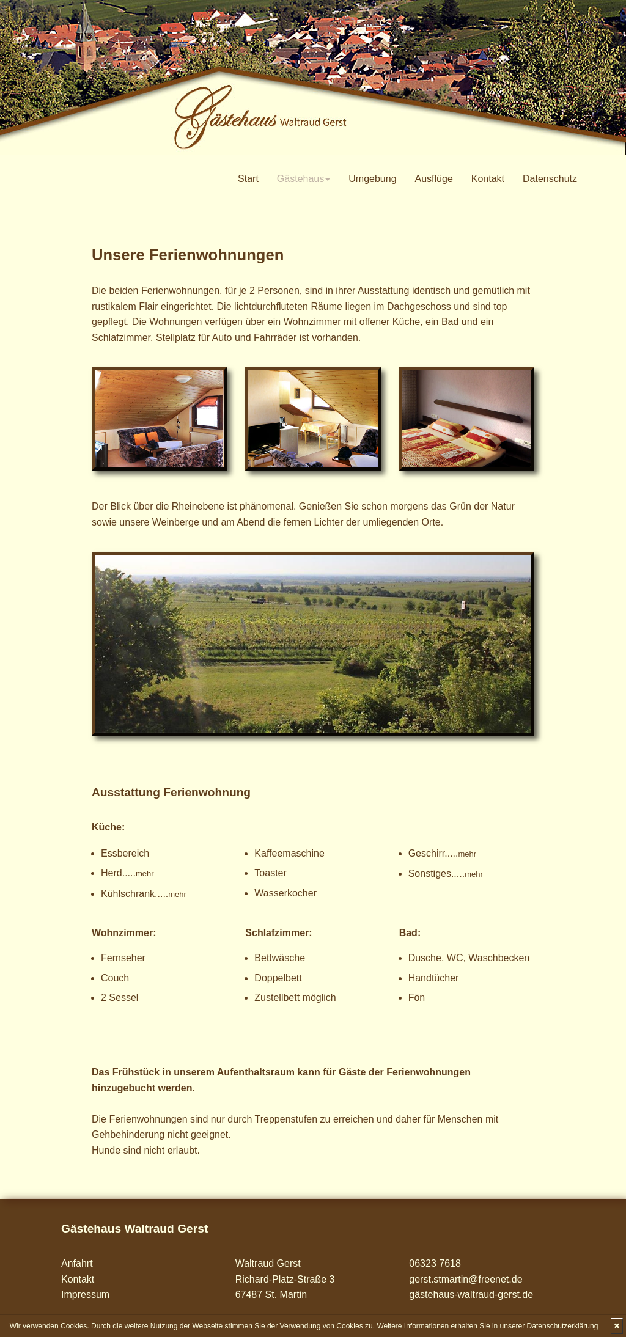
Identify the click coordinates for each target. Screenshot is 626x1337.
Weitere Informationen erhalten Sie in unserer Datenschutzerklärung (487, 1326)
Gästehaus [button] (303, 179)
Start (248, 179)
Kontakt (487, 179)
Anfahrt (77, 1263)
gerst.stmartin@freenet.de (465, 1279)
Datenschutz (550, 179)
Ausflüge (434, 179)
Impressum (85, 1294)
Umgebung (372, 179)
